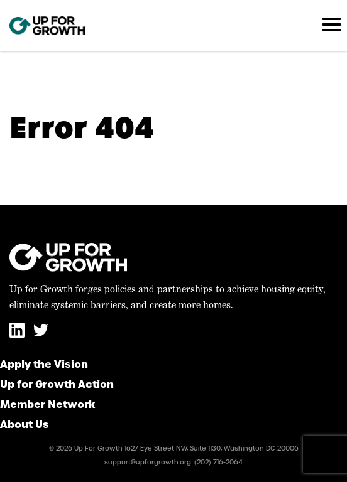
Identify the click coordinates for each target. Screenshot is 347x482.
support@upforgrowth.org (147, 462)
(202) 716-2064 (218, 462)
